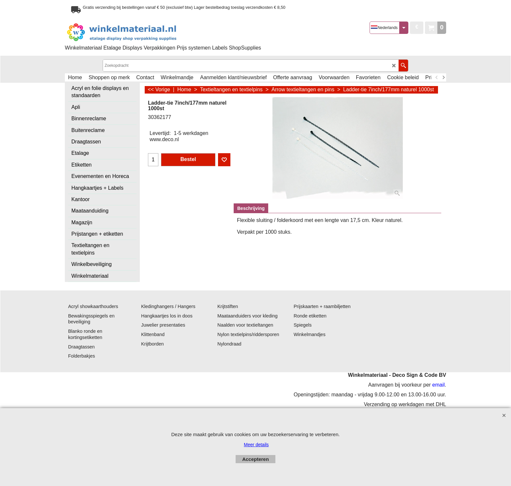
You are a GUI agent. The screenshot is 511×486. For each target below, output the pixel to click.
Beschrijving (251, 208)
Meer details (256, 444)
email (438, 385)
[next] (443, 78)
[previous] (437, 78)
